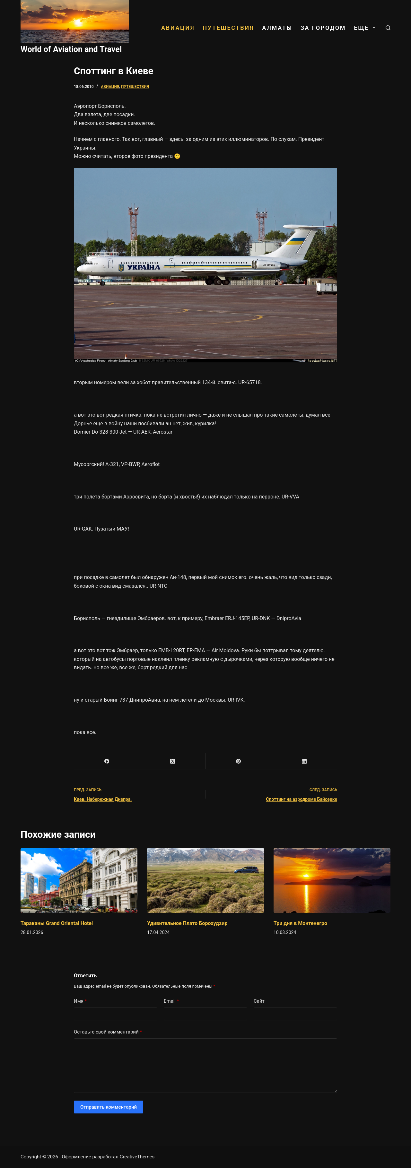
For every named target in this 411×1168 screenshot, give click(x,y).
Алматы (277, 27)
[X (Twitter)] (173, 761)
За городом (323, 27)
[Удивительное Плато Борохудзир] (205, 880)
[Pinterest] (239, 761)
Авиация (178, 27)
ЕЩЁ (366, 27)
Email (171, 1001)
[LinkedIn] (304, 761)
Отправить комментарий (108, 1107)
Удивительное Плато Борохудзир (187, 923)
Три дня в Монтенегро (300, 923)
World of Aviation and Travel (71, 49)
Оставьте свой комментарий (108, 1032)
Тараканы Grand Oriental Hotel (57, 923)
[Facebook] (107, 761)
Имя (80, 1001)
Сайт (259, 1001)
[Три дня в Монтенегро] (332, 880)
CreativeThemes (137, 1157)
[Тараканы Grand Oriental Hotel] (79, 880)
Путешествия (228, 27)
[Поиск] (388, 27)
